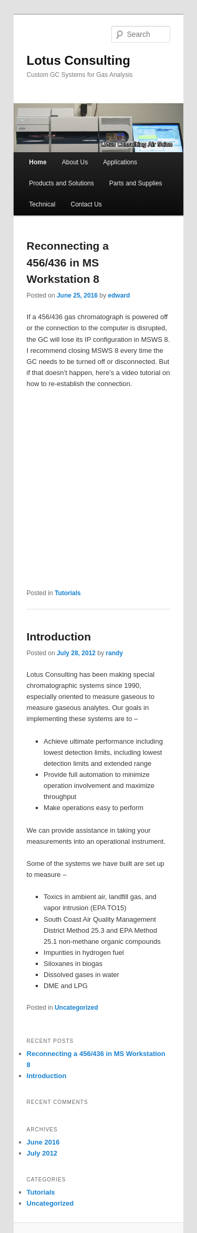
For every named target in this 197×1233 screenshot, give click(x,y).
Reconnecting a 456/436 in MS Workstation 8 (68, 262)
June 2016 (43, 1142)
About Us (75, 162)
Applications (120, 162)
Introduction (59, 636)
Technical (42, 204)
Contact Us (85, 204)
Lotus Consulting (78, 60)
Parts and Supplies (135, 183)
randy (114, 653)
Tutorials (68, 593)
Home (37, 162)
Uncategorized (76, 1007)
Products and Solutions (61, 183)
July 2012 (42, 1153)
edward (119, 295)
